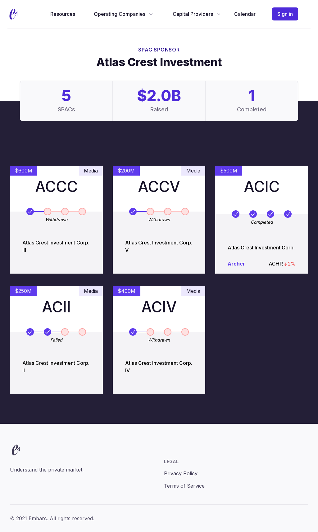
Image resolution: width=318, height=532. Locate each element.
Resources (62, 14)
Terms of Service (184, 486)
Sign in (285, 14)
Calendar (245, 14)
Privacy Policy (181, 473)
